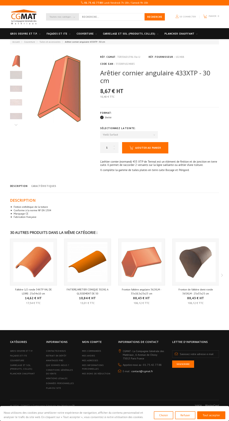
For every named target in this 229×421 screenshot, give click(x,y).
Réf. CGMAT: (108, 57)
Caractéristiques (43, 186)
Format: (106, 112)
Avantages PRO (54, 360)
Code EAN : (107, 63)
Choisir (163, 415)
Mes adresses (90, 360)
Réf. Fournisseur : (162, 57)
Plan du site (53, 388)
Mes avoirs (88, 355)
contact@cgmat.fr (142, 371)
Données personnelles (60, 383)
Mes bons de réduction (96, 373)
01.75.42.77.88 (152, 365)
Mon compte (91, 342)
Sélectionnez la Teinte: (118, 128)
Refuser (185, 415)
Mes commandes (91, 350)
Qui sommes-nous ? (57, 365)
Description (19, 186)
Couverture (85, 33)
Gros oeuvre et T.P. (23, 33)
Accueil (16, 41)
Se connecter (185, 17)
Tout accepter (211, 415)
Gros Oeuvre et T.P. (21, 350)
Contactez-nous (56, 350)
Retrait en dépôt (56, 355)
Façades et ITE (57, 33)
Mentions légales (57, 378)
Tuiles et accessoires (49, 41)
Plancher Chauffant (179, 33)
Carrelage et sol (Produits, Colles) (129, 33)
